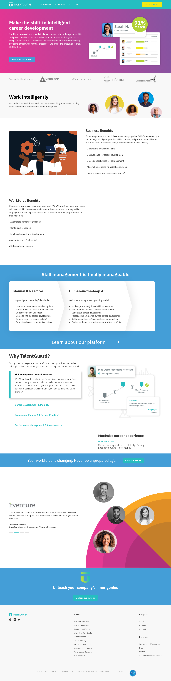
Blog (141, 648)
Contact (142, 629)
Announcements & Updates (150, 655)
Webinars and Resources (149, 644)
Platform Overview (81, 621)
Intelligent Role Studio (83, 633)
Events (142, 652)
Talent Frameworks (81, 625)
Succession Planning (82, 644)
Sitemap (65, 671)
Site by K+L (121, 671)
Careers (142, 625)
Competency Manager (83, 629)
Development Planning (83, 648)
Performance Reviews (83, 652)
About (141, 621)
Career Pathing (80, 640)
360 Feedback (79, 656)
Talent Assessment (81, 637)
